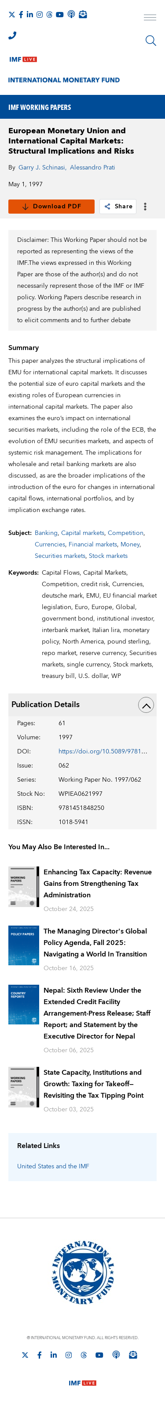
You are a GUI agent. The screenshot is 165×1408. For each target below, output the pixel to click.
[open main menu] (150, 18)
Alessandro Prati (92, 167)
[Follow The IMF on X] (11, 14)
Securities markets (60, 556)
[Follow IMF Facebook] (21, 14)
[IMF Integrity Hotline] (12, 35)
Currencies (50, 544)
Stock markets (108, 556)
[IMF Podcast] (71, 14)
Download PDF (51, 206)
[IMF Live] (23, 57)
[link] (107, 207)
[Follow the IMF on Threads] (49, 14)
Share (118, 206)
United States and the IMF (53, 1166)
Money (130, 544)
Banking (46, 533)
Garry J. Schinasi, (42, 167)
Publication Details (82, 705)
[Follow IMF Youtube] (60, 14)
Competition (125, 533)
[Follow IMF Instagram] (40, 14)
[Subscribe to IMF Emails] (83, 14)
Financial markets (93, 544)
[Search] (151, 40)
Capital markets (82, 533)
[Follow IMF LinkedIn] (30, 14)
